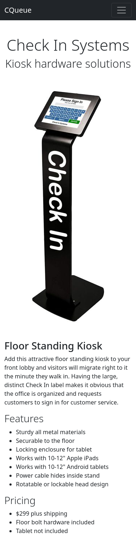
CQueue (18, 10)
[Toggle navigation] (121, 10)
